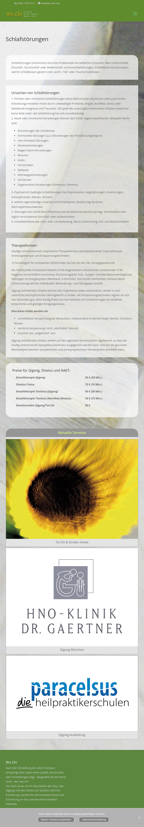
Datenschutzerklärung (94, 819)
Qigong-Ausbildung (72, 735)
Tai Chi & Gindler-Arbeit (72, 542)
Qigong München (72, 650)
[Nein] (139, 817)
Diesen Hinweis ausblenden (56, 819)
